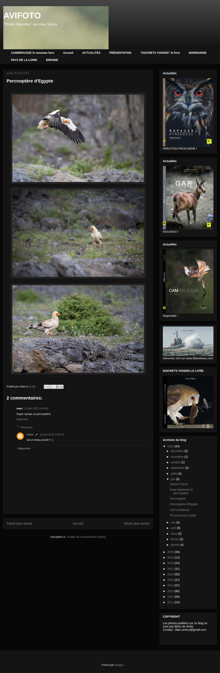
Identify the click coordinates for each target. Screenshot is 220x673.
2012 (171, 596)
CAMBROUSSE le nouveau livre (32, 52)
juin (173, 479)
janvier (175, 544)
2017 (171, 568)
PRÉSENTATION (120, 52)
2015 (171, 579)
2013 (171, 591)
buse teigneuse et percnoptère (181, 491)
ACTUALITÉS (91, 52)
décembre (177, 451)
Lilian (30, 434)
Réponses (27, 427)
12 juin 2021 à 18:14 (52, 434)
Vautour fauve (179, 484)
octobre (176, 462)
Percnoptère (178, 498)
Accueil (68, 52)
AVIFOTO (22, 15)
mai (173, 522)
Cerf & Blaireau (180, 510)
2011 (171, 602)
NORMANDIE (197, 52)
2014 (171, 585)
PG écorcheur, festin (183, 515)
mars (174, 533)
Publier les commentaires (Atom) (86, 536)
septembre (178, 467)
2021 (171, 446)
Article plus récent (19, 523)
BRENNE (52, 60)
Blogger (119, 664)
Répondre (22, 419)
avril (174, 528)
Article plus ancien (137, 523)
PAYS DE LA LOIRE (24, 60)
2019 (171, 557)
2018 (171, 563)
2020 (171, 552)
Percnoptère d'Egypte (184, 504)
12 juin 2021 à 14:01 (36, 408)
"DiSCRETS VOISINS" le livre (160, 52)
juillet (174, 473)
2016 (171, 574)
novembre (177, 456)
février (175, 539)
